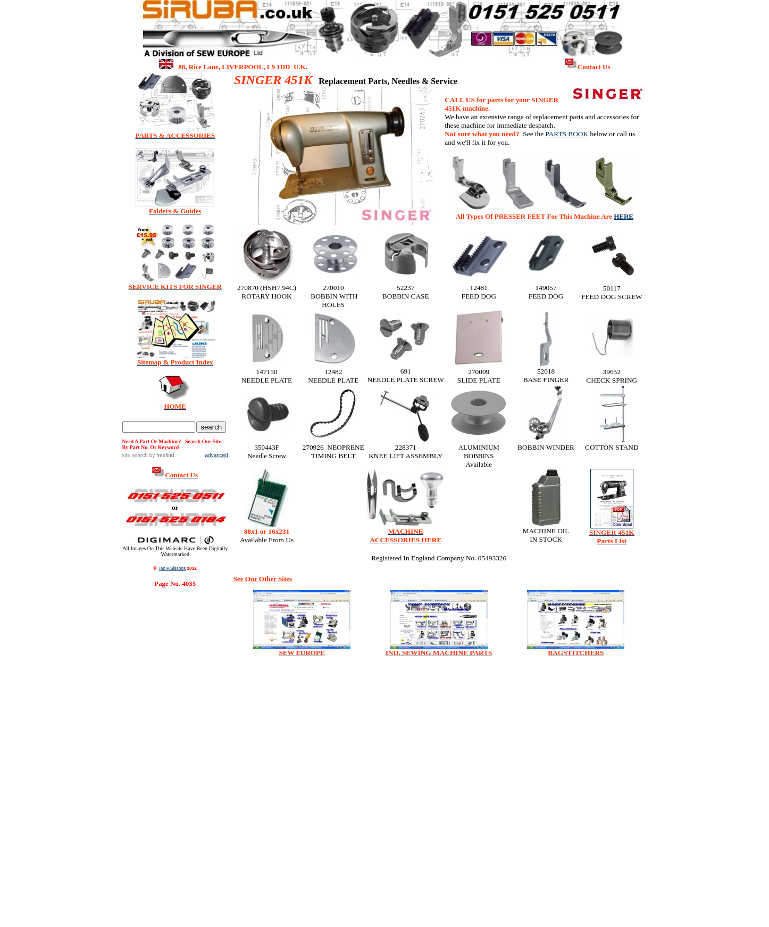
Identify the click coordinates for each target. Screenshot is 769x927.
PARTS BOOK (567, 134)
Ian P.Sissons (172, 568)
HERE (623, 216)
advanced (216, 455)
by (161, 455)
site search (135, 455)
